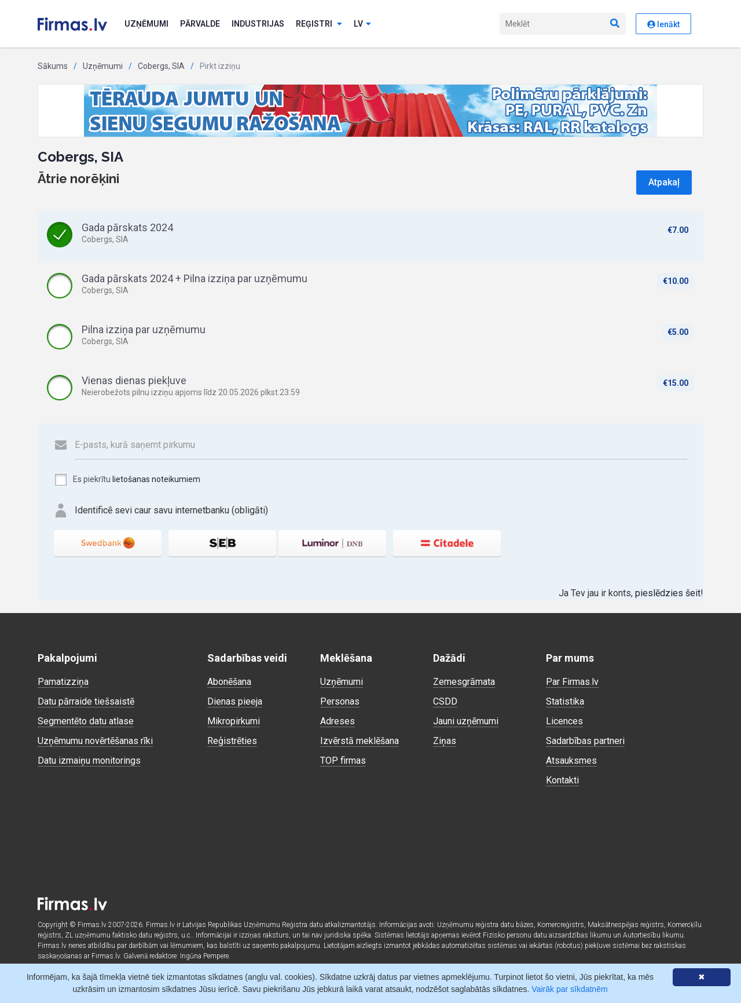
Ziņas (444, 740)
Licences (564, 721)
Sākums (53, 66)
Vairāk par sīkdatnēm (569, 989)
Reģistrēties (232, 740)
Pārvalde (200, 23)
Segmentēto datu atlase (86, 721)
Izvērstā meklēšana (359, 740)
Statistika (565, 701)
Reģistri (319, 23)
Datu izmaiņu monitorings (89, 760)
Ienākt (663, 24)
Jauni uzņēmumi (465, 721)
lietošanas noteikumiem (156, 479)
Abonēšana (229, 681)
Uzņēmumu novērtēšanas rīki (95, 740)
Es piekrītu (127, 480)
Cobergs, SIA (161, 66)
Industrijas (258, 23)
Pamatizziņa (63, 681)
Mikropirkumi (233, 721)
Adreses (337, 721)
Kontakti (562, 780)
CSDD (445, 701)
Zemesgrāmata (464, 681)
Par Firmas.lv (572, 681)
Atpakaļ (664, 182)
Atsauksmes (571, 760)
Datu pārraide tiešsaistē (86, 701)
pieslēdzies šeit (667, 593)
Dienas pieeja (234, 701)
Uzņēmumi (146, 23)
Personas (340, 701)
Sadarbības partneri (585, 740)
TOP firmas (343, 760)
